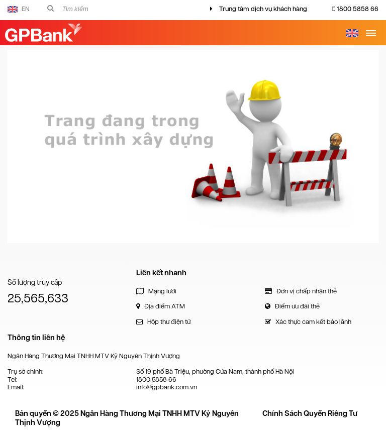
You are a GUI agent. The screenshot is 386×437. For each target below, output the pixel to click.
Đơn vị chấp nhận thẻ (301, 291)
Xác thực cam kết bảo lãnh (308, 321)
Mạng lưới (156, 291)
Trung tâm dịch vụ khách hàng (263, 9)
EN (19, 9)
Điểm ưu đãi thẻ (292, 306)
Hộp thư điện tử (163, 321)
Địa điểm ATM (160, 306)
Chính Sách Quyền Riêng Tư (309, 413)
